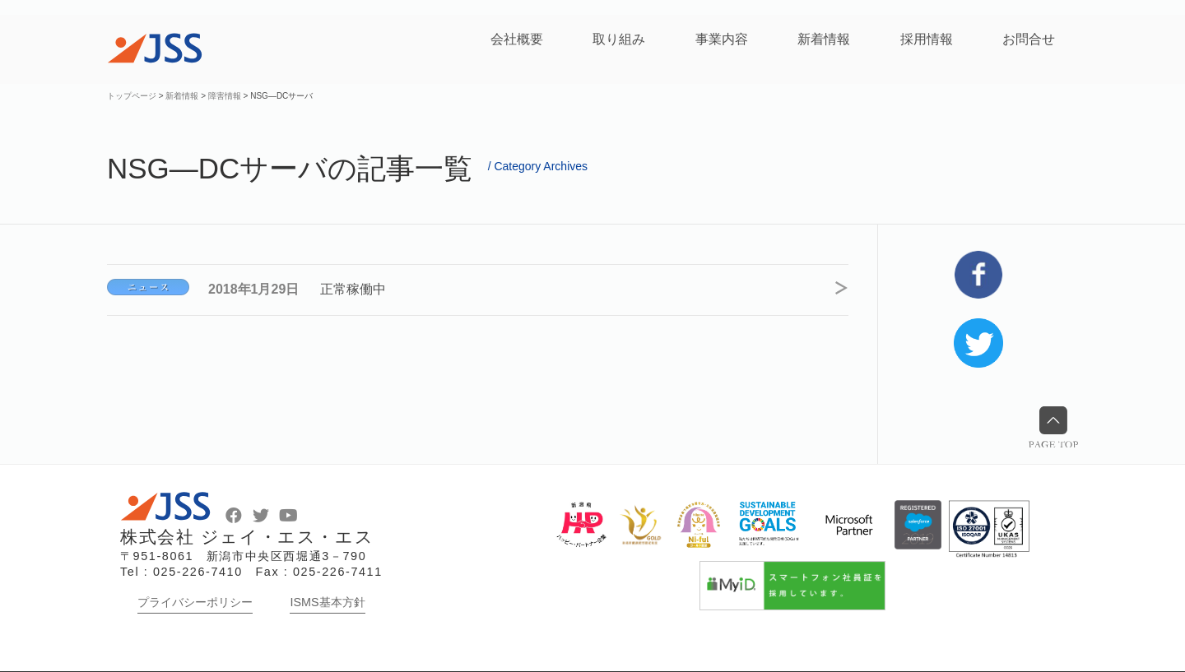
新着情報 (823, 39)
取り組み (618, 39)
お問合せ (1028, 39)
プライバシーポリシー (195, 602)
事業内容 (721, 39)
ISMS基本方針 (327, 602)
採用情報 (926, 39)
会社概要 (516, 39)
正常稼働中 (354, 289)
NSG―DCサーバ (148, 287)
